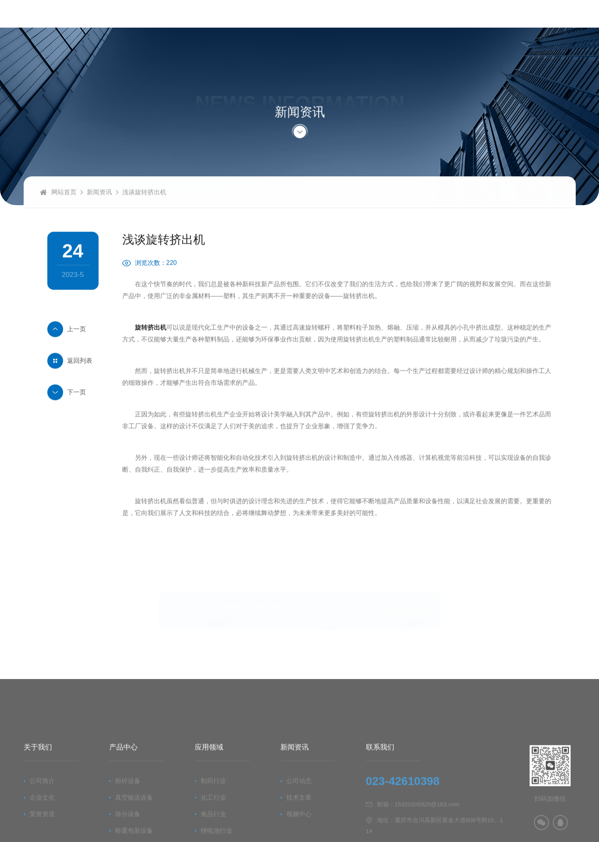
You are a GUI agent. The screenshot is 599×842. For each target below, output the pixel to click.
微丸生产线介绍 (73, 343)
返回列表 (79, 374)
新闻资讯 (99, 206)
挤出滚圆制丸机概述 (73, 406)
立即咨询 (453, 610)
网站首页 (64, 206)
